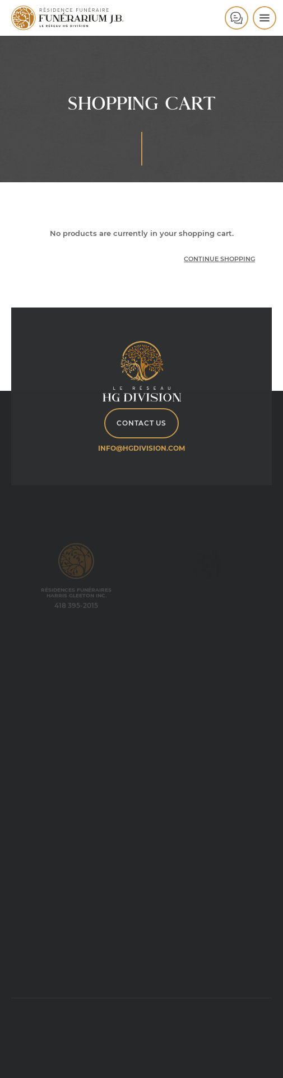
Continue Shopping (219, 259)
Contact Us (141, 423)
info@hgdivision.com (141, 448)
